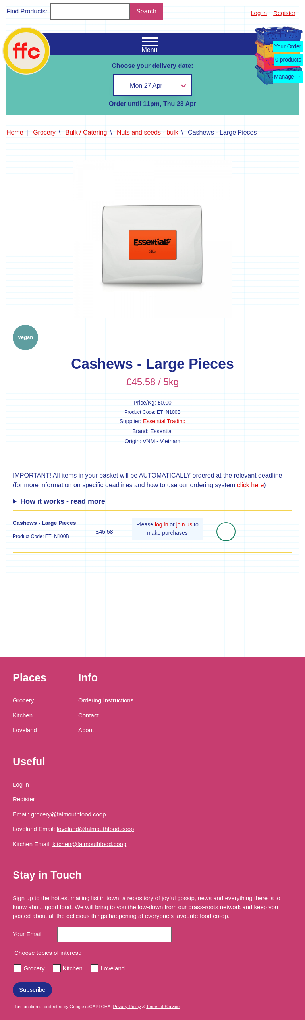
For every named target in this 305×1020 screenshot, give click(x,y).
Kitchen (23, 715)
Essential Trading (164, 421)
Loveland (25, 730)
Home (14, 132)
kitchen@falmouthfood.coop (89, 844)
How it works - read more (62, 501)
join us (184, 524)
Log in (259, 13)
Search (146, 11)
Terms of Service (163, 1006)
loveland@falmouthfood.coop (95, 828)
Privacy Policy (127, 1006)
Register (284, 13)
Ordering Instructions (105, 700)
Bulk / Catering (86, 132)
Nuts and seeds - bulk (147, 132)
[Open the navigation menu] (149, 42)
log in (161, 524)
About (86, 730)
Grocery (44, 132)
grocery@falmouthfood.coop (68, 814)
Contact (88, 715)
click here (250, 485)
